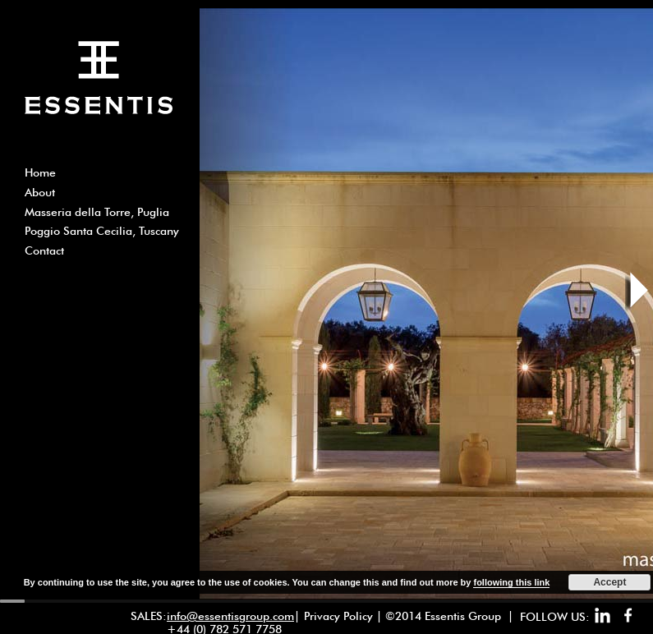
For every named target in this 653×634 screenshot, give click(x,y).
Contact (44, 250)
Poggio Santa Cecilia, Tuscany (102, 230)
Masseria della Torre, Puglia (97, 211)
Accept (609, 582)
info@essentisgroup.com (230, 616)
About (40, 192)
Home (40, 172)
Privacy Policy (338, 616)
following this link (511, 582)
